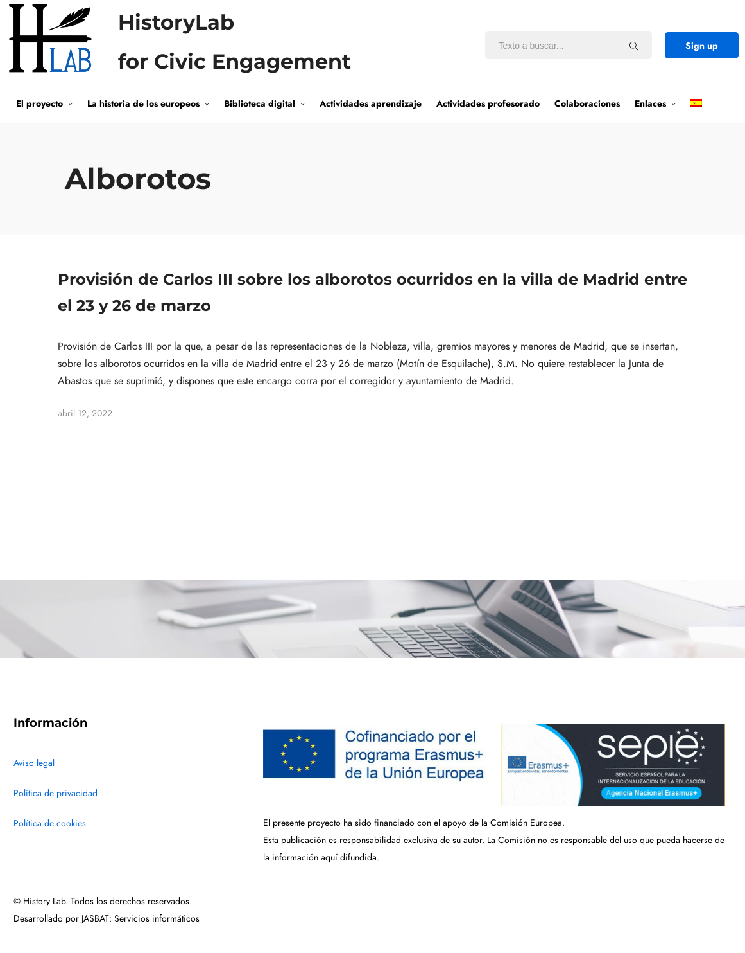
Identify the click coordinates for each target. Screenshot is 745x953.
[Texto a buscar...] (634, 45)
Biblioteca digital (259, 103)
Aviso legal (34, 763)
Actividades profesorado (488, 103)
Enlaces (650, 103)
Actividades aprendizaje (371, 103)
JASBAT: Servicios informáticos (140, 919)
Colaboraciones (587, 103)
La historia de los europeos (143, 103)
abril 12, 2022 (85, 413)
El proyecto (39, 103)
